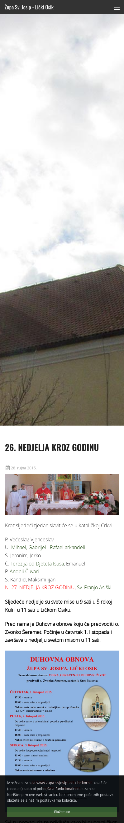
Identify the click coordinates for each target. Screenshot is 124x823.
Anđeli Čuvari (24, 571)
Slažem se (62, 812)
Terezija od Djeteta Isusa (37, 563)
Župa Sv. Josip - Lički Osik (29, 7)
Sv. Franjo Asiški (94, 587)
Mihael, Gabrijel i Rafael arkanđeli (48, 547)
